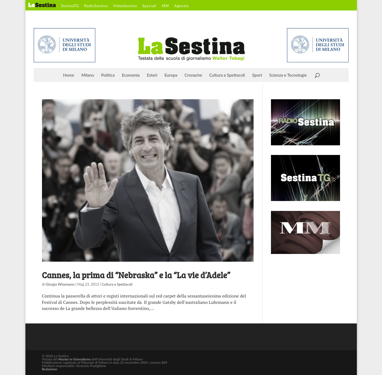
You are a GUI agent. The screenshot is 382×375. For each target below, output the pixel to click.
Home (68, 75)
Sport (257, 75)
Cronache (193, 75)
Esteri (152, 75)
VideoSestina (125, 6)
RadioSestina (96, 6)
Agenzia (181, 6)
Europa (171, 75)
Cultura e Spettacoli (227, 75)
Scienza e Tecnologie (288, 75)
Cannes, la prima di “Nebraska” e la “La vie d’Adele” (136, 274)
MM (165, 6)
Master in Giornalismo (74, 359)
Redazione (49, 369)
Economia (131, 75)
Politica (108, 75)
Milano (87, 75)
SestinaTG (70, 6)
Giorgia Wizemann (60, 284)
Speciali (149, 6)
